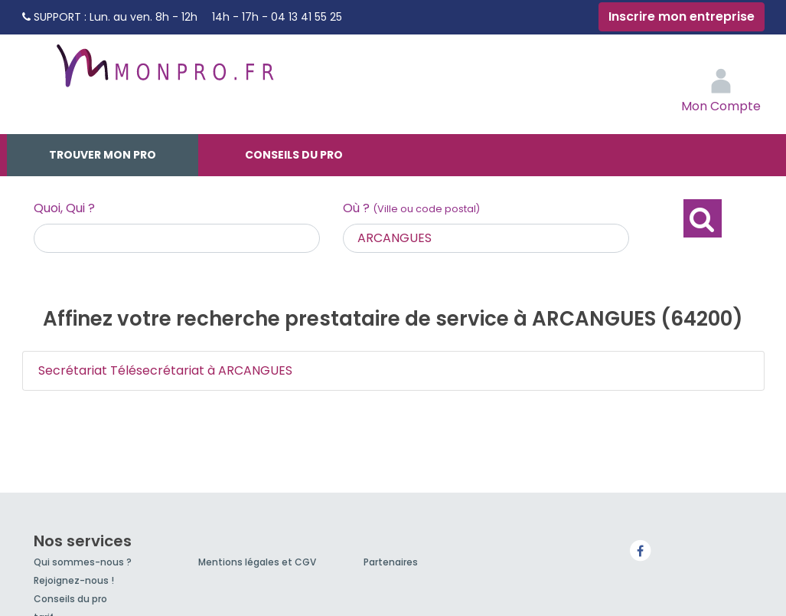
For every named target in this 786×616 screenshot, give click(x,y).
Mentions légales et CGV (257, 561)
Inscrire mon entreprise (681, 16)
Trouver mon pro (102, 154)
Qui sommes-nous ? (83, 561)
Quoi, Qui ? (64, 208)
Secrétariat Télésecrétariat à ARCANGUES (165, 370)
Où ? (411, 208)
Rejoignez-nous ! (74, 580)
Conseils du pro (294, 154)
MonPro (163, 72)
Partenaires (391, 561)
